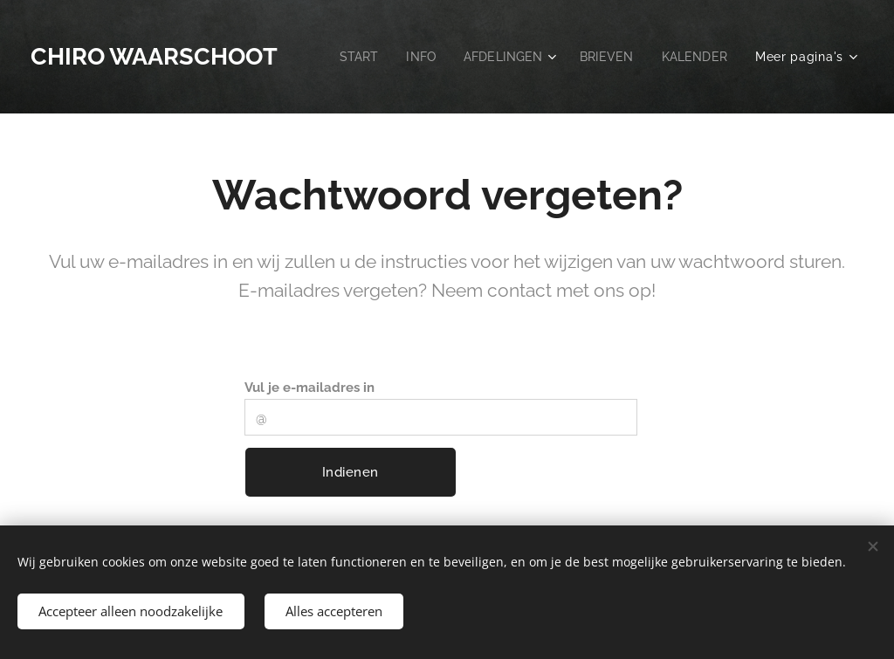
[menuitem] (446, 57)
